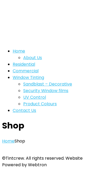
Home (8, 141)
